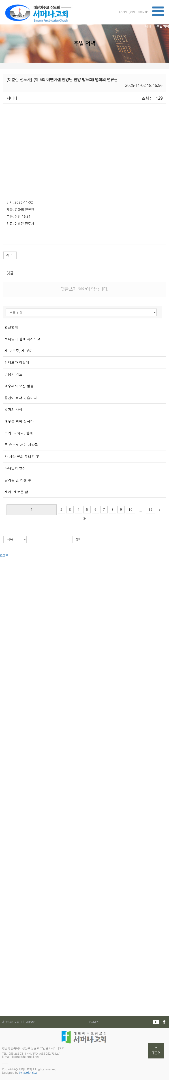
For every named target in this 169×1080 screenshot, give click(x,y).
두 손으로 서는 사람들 (21, 444)
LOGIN (123, 12)
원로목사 (5, 580)
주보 (2, 980)
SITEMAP (143, 12)
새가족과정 (6, 863)
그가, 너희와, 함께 (18, 433)
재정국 (4, 847)
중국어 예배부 (8, 801)
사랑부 (4, 789)
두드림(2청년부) (9, 763)
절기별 (4, 693)
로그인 (4, 555)
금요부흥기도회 (9, 638)
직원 (2, 597)
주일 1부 (5, 626)
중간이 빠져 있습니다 (20, 397)
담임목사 (5, 584)
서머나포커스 (8, 1009)
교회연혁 (5, 572)
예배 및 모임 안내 (10, 601)
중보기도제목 (8, 984)
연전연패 (11, 327)
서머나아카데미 (9, 851)
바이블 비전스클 (9, 768)
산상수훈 (5, 714)
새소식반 (5, 926)
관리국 (4, 826)
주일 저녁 (162, 26)
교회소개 (5, 563)
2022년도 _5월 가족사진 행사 (17, 1001)
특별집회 (5, 647)
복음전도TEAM (9, 914)
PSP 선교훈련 (8, 884)
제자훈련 (5, 868)
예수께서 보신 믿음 (19, 385)
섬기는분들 (6, 576)
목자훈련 (5, 897)
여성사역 (5, 893)
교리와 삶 (5, 876)
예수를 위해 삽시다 (19, 421)
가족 (2, 718)
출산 (2, 968)
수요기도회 (6, 634)
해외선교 (5, 909)
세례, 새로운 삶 (16, 491)
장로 (2, 593)
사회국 (4, 818)
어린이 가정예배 (9, 947)
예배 (148, 26)
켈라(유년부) (7, 738)
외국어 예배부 (8, 797)
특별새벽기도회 (9, 705)
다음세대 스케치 (9, 784)
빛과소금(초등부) (10, 743)
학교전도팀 (6, 930)
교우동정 (5, 955)
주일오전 (5, 622)
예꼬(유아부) (7, 730)
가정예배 (5, 942)
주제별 (4, 688)
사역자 (4, 589)
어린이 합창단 (8, 776)
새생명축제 (6, 697)
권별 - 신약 (6, 684)
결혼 (2, 963)
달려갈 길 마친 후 (17, 480)
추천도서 (5, 993)
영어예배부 (6, 805)
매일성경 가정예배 (11, 951)
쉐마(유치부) (7, 734)
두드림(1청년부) (9, 759)
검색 (77, 539)
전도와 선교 (7, 901)
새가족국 (5, 830)
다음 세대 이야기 (10, 780)
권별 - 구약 (6, 680)
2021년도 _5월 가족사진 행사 (17, 1005)
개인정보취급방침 (12, 1022)
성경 (2, 872)
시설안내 (5, 605)
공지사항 (5, 938)
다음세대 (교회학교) (12, 726)
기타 (2, 672)
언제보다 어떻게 (16, 362)
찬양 (2, 655)
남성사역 (5, 888)
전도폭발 (5, 880)
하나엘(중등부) (9, 751)
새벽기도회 (6, 643)
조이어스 (5, 772)
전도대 (4, 918)
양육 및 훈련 (7, 855)
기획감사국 (6, 843)
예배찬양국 (6, 822)
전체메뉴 (94, 1022)
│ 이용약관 (28, 1022)
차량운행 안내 (8, 609)
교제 (2, 934)
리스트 (10, 255)
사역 (2, 809)
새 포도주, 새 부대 (18, 350)
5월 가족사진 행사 (11, 997)
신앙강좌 (5, 701)
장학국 (4, 834)
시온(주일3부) (8, 664)
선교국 (4, 813)
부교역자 (5, 709)
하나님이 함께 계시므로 (22, 339)
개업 (2, 976)
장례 (2, 959)
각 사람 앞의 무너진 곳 (21, 456)
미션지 (4, 988)
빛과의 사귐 (13, 409)
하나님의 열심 (15, 468)
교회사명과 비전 (9, 568)
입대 (2, 972)
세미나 (4, 651)
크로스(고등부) (9, 755)
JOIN (132, 12)
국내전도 (5, 905)
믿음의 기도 (13, 374)
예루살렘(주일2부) (11, 659)
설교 (2, 676)
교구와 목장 (7, 722)
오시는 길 (5, 614)
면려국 (4, 838)
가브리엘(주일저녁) (11, 668)
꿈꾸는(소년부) (9, 747)
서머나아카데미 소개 (12, 859)
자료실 (4, 1013)
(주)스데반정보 (28, 1072)
